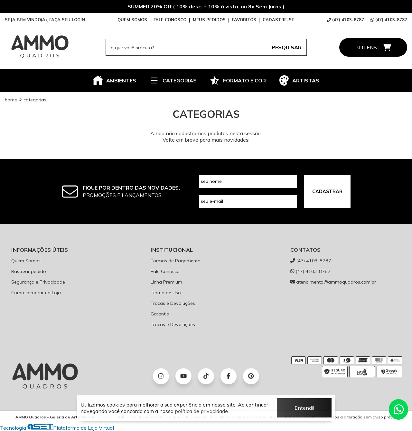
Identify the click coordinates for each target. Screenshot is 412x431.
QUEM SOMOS (132, 19)
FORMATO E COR (238, 80)
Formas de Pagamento (176, 261)
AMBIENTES (114, 80)
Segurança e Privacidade (38, 282)
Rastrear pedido (28, 271)
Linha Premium (166, 282)
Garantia (160, 314)
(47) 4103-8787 (345, 19)
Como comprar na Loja (36, 292)
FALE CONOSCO (170, 19)
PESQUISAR (287, 47)
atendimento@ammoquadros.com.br (333, 282)
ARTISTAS (299, 80)
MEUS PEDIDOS (209, 19)
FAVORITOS (244, 19)
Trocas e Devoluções (173, 303)
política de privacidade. (202, 411)
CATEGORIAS (173, 80)
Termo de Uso (166, 292)
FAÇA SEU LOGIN (67, 19)
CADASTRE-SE (278, 19)
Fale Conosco (165, 271)
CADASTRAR (327, 191)
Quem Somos (26, 261)
